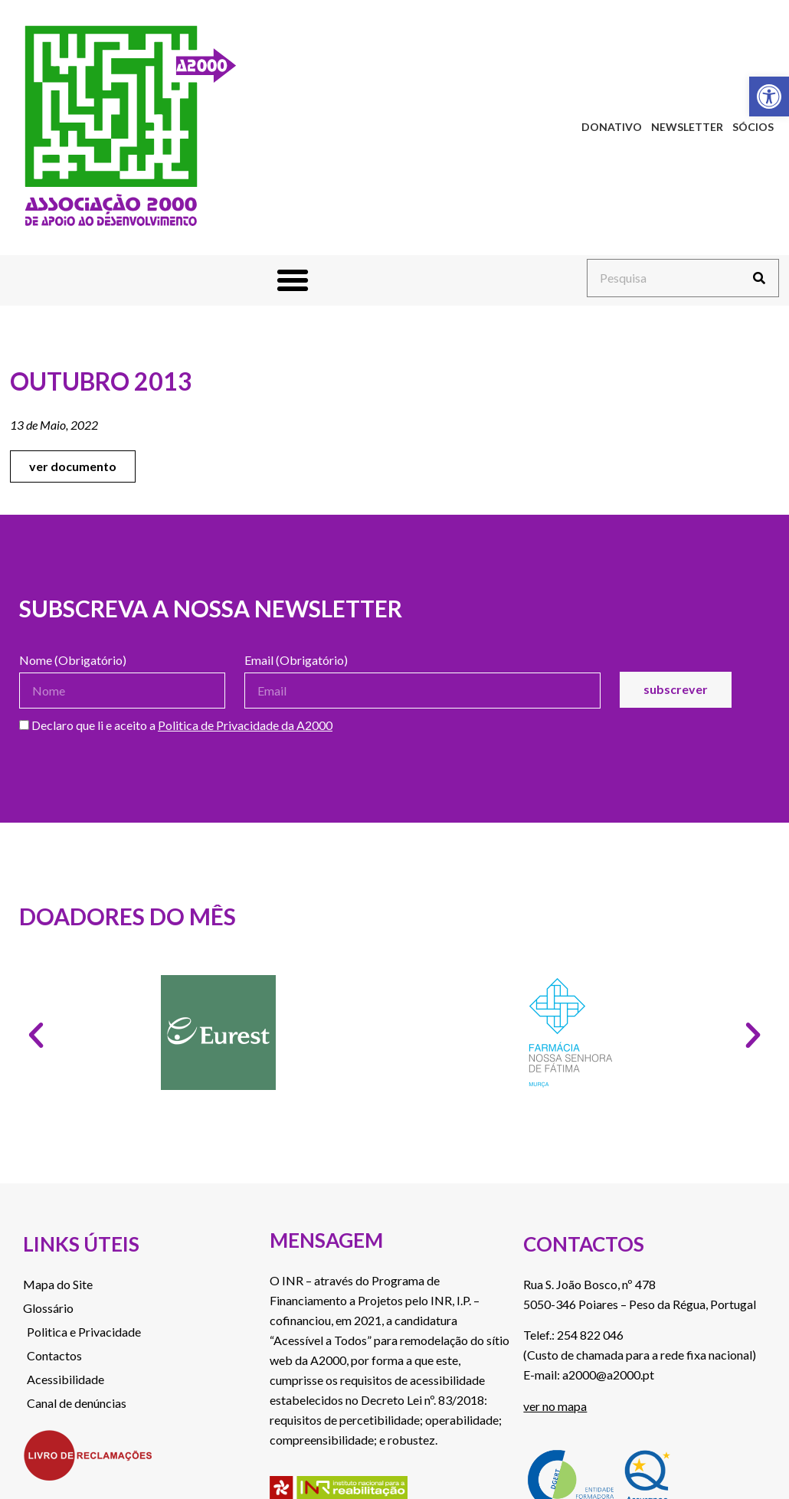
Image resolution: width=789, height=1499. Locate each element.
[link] (769, 96)
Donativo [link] (611, 126)
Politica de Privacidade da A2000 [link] (245, 725)
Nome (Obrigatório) (72, 660)
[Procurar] (759, 278)
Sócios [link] (753, 126)
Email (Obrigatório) (296, 660)
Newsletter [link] (687, 126)
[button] (292, 280)
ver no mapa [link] (555, 1406)
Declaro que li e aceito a (175, 725)
